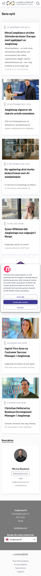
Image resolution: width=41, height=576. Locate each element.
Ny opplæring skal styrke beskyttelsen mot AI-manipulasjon (19, 173)
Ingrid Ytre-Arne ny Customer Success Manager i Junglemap (17, 352)
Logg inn (20, 571)
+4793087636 (21, 485)
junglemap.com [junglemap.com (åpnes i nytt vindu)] (20, 528)
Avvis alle (20, 297)
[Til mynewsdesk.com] (20, 554)
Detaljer (20, 307)
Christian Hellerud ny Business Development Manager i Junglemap (18, 412)
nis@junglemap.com (20, 482)
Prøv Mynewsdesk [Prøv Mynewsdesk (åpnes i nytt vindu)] (20, 561)
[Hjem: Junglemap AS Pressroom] (20, 3)
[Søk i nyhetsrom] (38, 3)
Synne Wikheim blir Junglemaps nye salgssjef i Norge (20, 232)
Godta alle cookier (20, 302)
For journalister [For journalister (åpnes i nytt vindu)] (20, 564)
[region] (20, 288)
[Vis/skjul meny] (3, 3)
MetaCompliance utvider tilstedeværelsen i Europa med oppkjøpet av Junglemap (20, 38)
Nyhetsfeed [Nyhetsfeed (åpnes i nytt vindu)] (20, 568)
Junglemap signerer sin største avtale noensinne (19, 111)
